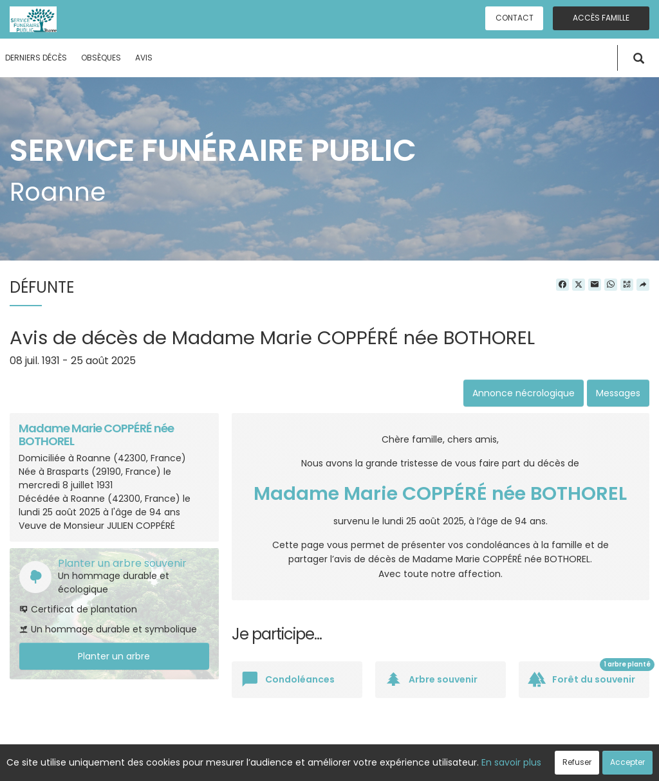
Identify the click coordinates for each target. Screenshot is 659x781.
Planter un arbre (114, 656)
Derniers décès (36, 57)
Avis (144, 57)
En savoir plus (511, 762)
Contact (515, 17)
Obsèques (101, 57)
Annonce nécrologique (523, 393)
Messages (618, 393)
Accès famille (601, 17)
